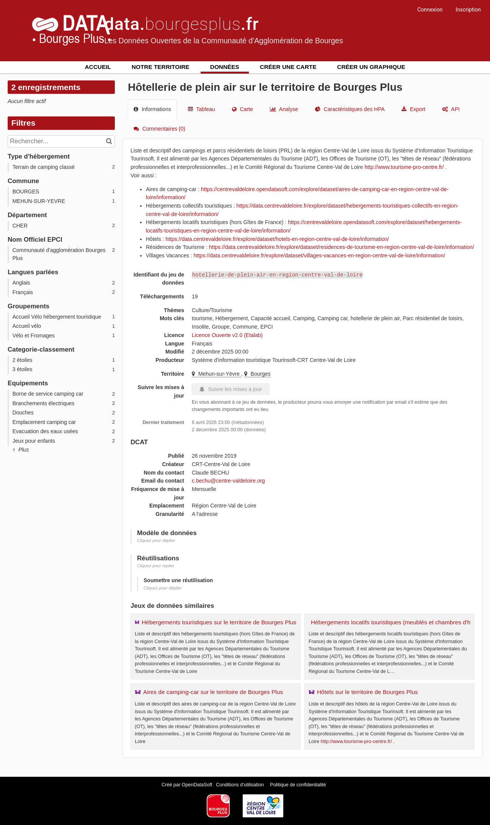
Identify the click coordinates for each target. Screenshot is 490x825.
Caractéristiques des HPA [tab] (350, 109)
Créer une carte (288, 67)
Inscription (468, 10)
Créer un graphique (371, 67)
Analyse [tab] (284, 109)
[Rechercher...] (61, 141)
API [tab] (451, 109)
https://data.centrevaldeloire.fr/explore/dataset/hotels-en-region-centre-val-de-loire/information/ (277, 239)
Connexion (430, 10)
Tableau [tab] (201, 109)
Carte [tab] (242, 109)
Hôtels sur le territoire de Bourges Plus (367, 692)
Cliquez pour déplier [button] (156, 540)
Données (224, 67)
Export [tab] (413, 109)
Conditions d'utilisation (240, 784)
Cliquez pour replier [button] (155, 565)
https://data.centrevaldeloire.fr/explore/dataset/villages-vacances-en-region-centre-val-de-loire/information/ (319, 255)
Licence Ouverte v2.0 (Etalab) (227, 335)
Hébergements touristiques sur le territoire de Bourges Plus (219, 622)
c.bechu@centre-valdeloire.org (228, 481)
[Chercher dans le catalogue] (110, 141)
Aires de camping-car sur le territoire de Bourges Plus (213, 692)
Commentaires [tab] (159, 129)
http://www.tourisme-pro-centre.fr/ (404, 167)
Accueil (98, 67)
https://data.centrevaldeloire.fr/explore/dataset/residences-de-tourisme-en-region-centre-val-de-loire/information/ (341, 247)
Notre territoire (160, 67)
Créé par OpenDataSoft (188, 784)
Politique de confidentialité (298, 784)
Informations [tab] (152, 109)
